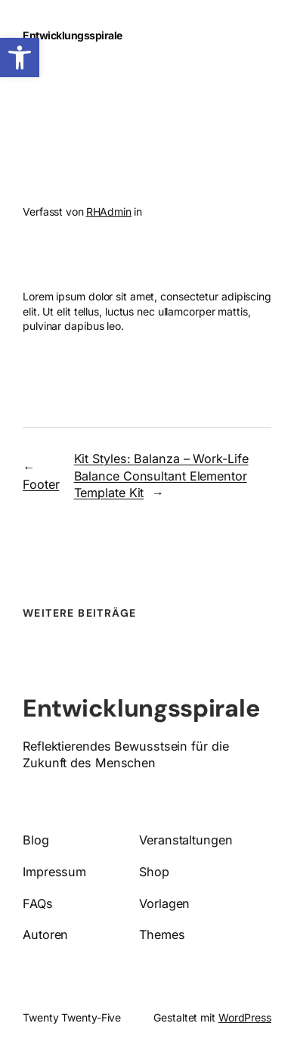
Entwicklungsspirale (72, 35)
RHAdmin (109, 211)
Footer (41, 484)
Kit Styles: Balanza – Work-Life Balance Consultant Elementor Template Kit (161, 475)
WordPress (244, 1017)
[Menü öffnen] (239, 35)
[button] (19, 57)
